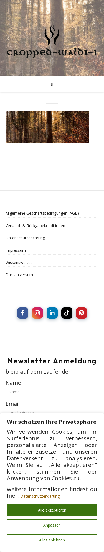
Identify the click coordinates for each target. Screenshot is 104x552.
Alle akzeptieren (52, 510)
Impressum (16, 250)
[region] (52, 482)
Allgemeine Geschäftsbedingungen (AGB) (42, 213)
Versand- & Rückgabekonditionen (35, 225)
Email (13, 403)
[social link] (22, 313)
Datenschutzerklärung (40, 496)
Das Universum (19, 274)
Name (13, 382)
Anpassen (52, 525)
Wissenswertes (19, 262)
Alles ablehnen (52, 540)
